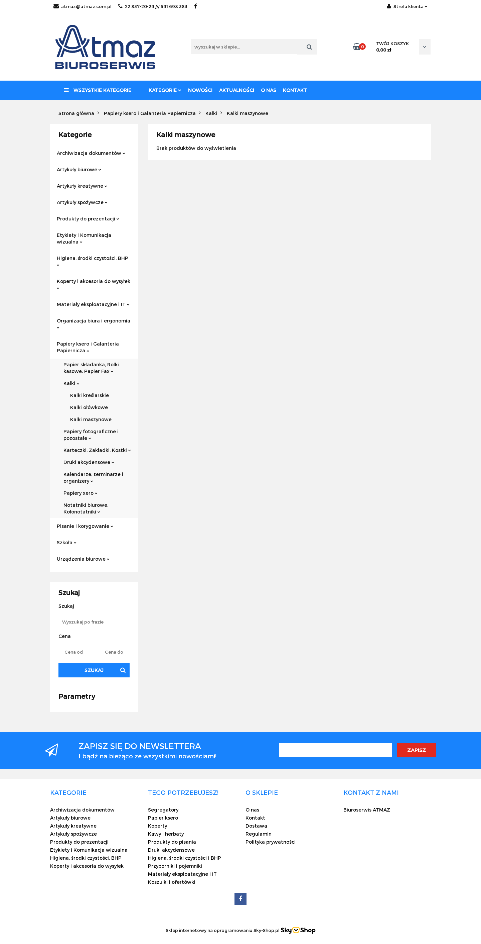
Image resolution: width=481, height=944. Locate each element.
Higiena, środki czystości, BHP (92, 260)
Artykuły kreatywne (82, 186)
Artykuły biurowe (79, 169)
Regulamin (259, 834)
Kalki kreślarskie (89, 395)
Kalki (71, 383)
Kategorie (165, 90)
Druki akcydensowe (88, 462)
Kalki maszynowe (91, 419)
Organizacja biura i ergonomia (93, 323)
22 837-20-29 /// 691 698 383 (152, 6)
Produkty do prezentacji (88, 218)
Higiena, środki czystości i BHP (184, 858)
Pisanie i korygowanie (85, 526)
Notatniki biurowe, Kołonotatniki (85, 508)
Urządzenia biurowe (83, 559)
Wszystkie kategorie (97, 90)
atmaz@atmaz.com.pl (82, 6)
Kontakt (295, 90)
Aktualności (236, 90)
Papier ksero (163, 818)
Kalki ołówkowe (89, 407)
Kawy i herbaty (166, 834)
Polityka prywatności (271, 842)
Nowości (200, 90)
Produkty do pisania (172, 842)
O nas (268, 90)
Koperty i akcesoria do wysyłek (93, 283)
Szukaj (94, 670)
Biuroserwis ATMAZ (366, 810)
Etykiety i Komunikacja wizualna (84, 238)
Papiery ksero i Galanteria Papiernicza (88, 347)
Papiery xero (80, 493)
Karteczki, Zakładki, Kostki (97, 450)
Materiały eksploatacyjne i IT (93, 304)
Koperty (157, 826)
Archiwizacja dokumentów (91, 153)
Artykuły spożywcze (82, 202)
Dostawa (256, 826)
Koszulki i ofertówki (171, 882)
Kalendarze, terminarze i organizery (93, 477)
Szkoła (66, 542)
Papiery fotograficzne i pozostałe (91, 435)
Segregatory (163, 810)
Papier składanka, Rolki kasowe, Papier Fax (91, 368)
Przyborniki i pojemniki (175, 866)
